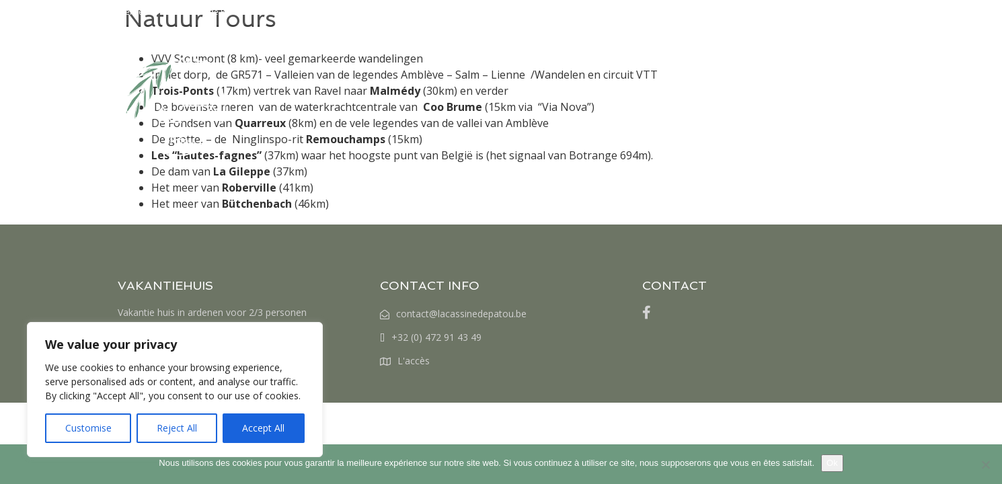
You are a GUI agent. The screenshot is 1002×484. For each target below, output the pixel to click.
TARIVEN (539, 48)
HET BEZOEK (462, 48)
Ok (832, 463)
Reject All (177, 427)
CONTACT (812, 48)
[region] (175, 389)
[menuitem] (866, 48)
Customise (88, 427)
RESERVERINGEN (626, 48)
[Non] (985, 464)
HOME (392, 48)
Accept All (263, 427)
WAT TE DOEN (728, 48)
